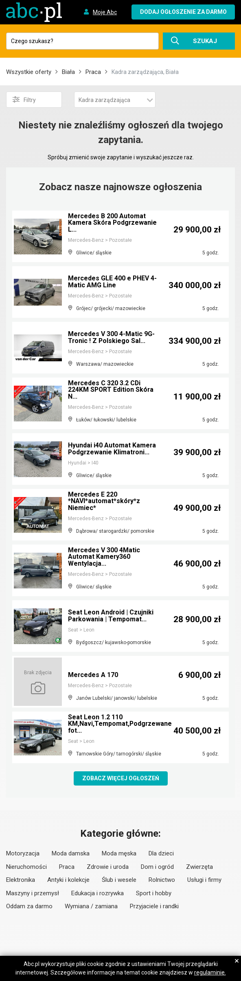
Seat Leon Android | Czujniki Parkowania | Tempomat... (111, 616)
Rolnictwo (162, 879)
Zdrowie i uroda (108, 866)
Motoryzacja (22, 853)
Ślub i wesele (119, 879)
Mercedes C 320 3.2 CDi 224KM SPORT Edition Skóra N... (111, 390)
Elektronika (20, 879)
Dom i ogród (157, 866)
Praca (93, 72)
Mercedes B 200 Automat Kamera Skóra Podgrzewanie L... (113, 223)
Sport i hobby (153, 893)
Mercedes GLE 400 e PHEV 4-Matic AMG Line (113, 282)
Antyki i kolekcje (68, 879)
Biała (68, 72)
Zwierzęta (199, 866)
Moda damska (71, 853)
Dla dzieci (161, 853)
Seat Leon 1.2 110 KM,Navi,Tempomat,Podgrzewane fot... (120, 724)
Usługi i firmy (204, 879)
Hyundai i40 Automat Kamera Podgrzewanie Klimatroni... (112, 449)
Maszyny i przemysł (32, 893)
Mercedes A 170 (93, 675)
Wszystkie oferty (28, 72)
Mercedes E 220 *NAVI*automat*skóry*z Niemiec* (104, 501)
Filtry (24, 99)
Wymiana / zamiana (91, 906)
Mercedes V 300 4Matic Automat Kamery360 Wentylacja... (104, 557)
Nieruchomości (26, 866)
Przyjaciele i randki (154, 906)
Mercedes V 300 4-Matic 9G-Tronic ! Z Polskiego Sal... (111, 337)
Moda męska (119, 853)
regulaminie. (210, 972)
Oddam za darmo (29, 906)
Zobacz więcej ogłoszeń (120, 778)
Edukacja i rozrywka (97, 893)
